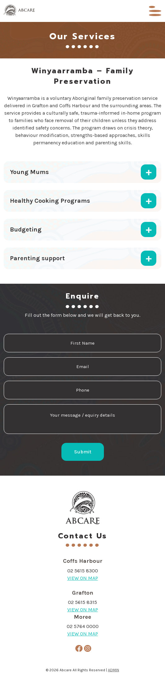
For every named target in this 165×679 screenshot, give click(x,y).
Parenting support (37, 258)
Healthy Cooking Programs (50, 200)
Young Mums (29, 172)
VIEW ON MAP (82, 578)
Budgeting (26, 229)
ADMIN (113, 670)
